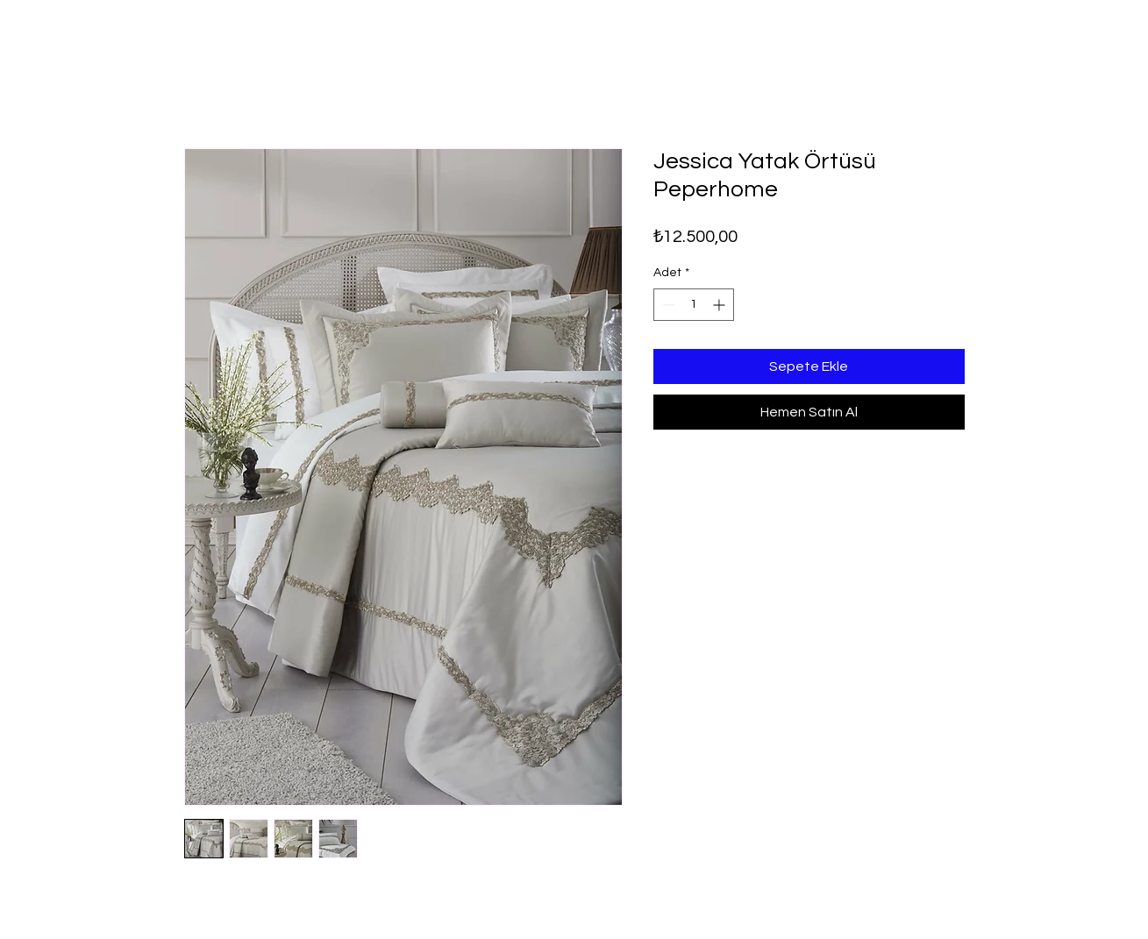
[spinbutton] (693, 304)
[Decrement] (667, 304)
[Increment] (720, 304)
